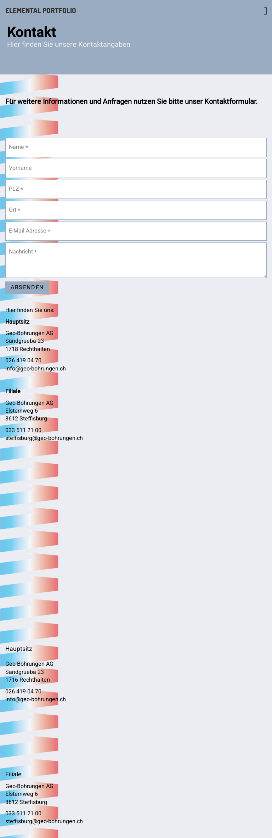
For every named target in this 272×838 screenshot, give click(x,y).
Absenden (27, 287)
